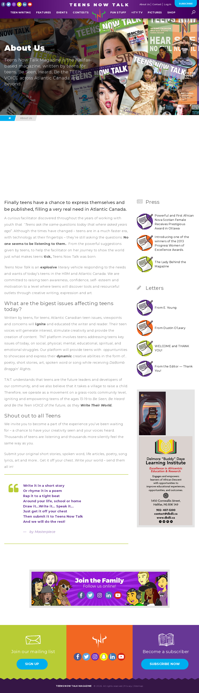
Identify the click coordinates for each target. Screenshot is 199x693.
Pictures (155, 20)
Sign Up (32, 664)
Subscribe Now (165, 664)
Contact (156, 4)
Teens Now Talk (99, 4)
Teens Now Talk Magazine (73, 686)
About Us (145, 4)
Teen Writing (20, 20)
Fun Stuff (118, 20)
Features (43, 20)
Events (61, 20)
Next (144, 171)
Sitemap (138, 686)
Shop (171, 20)
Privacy (128, 686)
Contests (81, 20)
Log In (167, 4)
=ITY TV (136, 20)
